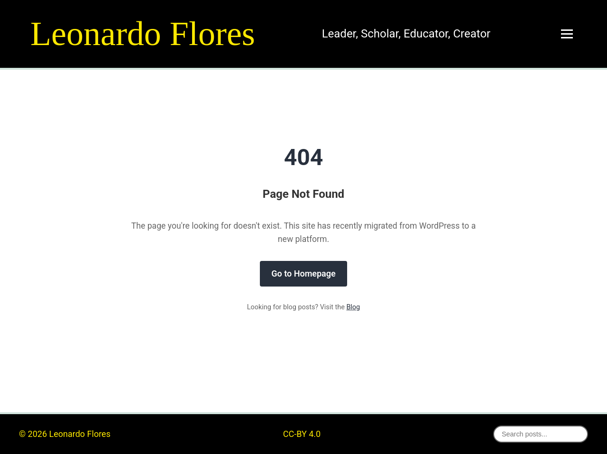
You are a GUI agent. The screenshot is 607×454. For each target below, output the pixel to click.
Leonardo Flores (142, 34)
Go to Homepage (303, 273)
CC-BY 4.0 (302, 434)
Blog (353, 307)
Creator (471, 33)
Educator (426, 33)
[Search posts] (540, 434)
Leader (339, 33)
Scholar (379, 33)
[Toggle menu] (567, 34)
